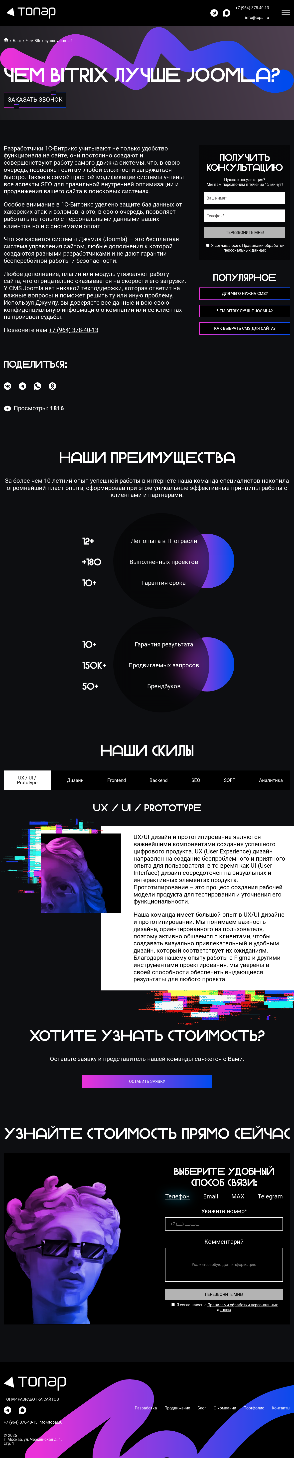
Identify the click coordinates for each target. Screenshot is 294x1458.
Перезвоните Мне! (245, 232)
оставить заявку (147, 1081)
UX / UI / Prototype (27, 780)
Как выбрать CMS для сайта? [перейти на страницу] (245, 328)
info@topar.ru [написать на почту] (257, 17)
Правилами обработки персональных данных (254, 248)
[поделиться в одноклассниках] (52, 386)
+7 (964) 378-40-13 (73, 330)
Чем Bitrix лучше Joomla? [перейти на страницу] (245, 311)
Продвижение (177, 1408)
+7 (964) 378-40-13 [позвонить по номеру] (252, 7)
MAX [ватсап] (237, 1196)
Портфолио (254, 1408)
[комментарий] (224, 1265)
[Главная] (6, 39)
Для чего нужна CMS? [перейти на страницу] (245, 293)
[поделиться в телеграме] (22, 386)
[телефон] (244, 215)
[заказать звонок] (35, 100)
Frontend (116, 780)
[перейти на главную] (30, 12)
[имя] (244, 198)
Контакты (281, 1408)
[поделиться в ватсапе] (37, 386)
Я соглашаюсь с (226, 245)
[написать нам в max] (226, 13)
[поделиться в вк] (7, 386)
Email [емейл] (210, 1196)
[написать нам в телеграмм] (214, 13)
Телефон (177, 1196)
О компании (225, 1408)
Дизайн (75, 780)
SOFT (229, 780)
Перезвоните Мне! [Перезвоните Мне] (224, 1294)
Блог (17, 40)
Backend (158, 780)
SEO (195, 780)
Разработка (146, 1408)
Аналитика (271, 780)
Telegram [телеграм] (270, 1196)
